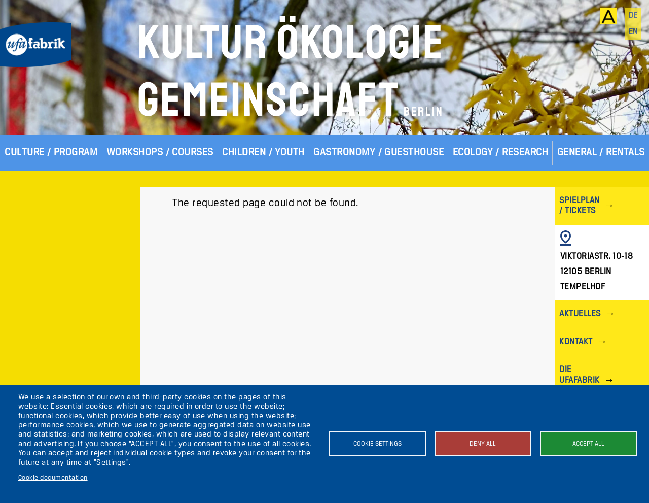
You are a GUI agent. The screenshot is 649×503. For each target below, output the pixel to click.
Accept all (588, 444)
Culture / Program (51, 152)
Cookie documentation (53, 478)
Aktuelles (579, 314)
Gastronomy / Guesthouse (378, 152)
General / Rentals (601, 152)
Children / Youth (263, 152)
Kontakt (575, 342)
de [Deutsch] (633, 16)
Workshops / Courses (159, 152)
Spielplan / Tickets (579, 205)
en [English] (633, 32)
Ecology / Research (501, 152)
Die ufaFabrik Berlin (579, 379)
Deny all (483, 444)
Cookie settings (377, 444)
